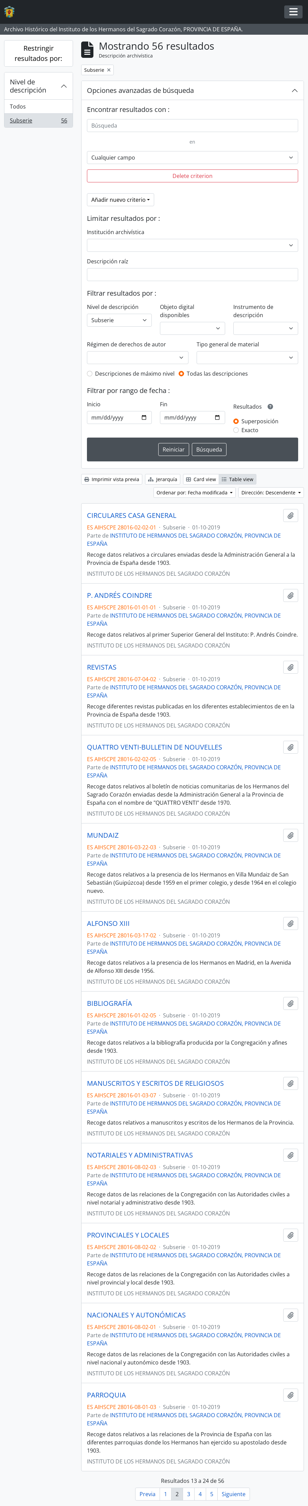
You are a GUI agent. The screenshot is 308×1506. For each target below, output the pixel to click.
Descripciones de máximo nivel (135, 373)
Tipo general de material (228, 344)
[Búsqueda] (192, 125)
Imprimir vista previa (111, 479)
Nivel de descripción (28, 86)
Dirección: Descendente (269, 492)
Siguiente (234, 1494)
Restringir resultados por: (38, 53)
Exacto (249, 430)
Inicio (94, 404)
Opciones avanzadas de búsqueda (140, 90)
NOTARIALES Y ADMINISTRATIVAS (140, 1155)
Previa (148, 1494)
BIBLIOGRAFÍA (109, 1003)
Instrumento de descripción (253, 311)
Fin (163, 404)
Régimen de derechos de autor (126, 344)
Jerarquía (162, 479)
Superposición (259, 421)
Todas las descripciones (217, 373)
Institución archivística (115, 232)
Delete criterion (193, 176)
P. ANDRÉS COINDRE (119, 595)
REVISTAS (101, 667)
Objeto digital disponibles (177, 311)
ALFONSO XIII (108, 923)
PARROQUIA (106, 1395)
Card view (201, 479)
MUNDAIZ (103, 835)
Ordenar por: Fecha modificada (193, 492)
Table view (237, 479)
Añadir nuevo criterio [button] (118, 199)
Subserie (38, 121)
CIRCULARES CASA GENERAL (131, 515)
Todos (18, 106)
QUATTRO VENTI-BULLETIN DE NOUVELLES (154, 747)
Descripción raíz (107, 261)
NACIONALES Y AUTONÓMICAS (136, 1315)
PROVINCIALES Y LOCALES (128, 1235)
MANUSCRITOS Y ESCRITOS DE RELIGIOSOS (155, 1083)
